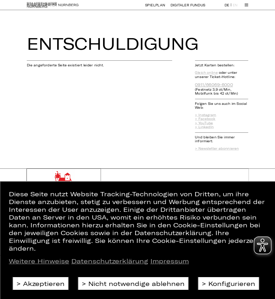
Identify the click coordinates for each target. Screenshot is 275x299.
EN (235, 8)
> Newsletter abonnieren (217, 148)
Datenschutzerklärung (109, 261)
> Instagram (205, 115)
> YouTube (204, 123)
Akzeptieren (44, 283)
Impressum (169, 261)
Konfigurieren (231, 283)
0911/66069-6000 (214, 84)
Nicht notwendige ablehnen (136, 283)
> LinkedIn (204, 127)
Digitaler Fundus (188, 8)
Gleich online (206, 72)
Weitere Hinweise (39, 261)
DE (227, 8)
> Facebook (205, 119)
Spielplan (155, 8)
